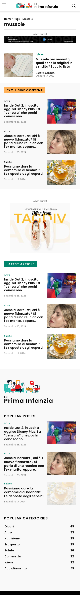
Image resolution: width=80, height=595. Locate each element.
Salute (8, 161)
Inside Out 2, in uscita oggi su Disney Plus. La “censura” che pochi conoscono (22, 110)
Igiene (39, 54)
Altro (7, 100)
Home (7, 18)
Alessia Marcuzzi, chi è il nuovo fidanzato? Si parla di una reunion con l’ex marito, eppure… (23, 141)
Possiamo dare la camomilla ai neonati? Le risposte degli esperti (23, 170)
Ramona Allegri (45, 72)
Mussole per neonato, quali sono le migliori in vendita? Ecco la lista (54, 63)
